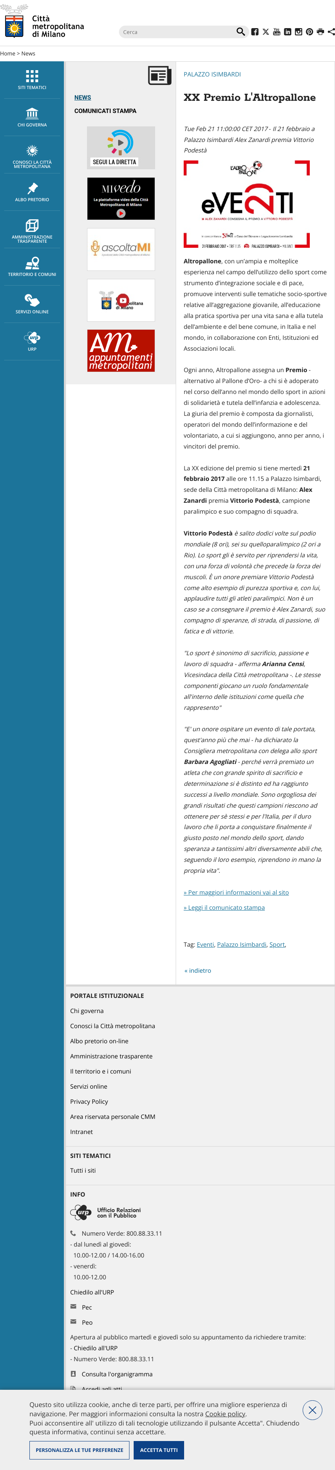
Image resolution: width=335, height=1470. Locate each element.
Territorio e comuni (32, 267)
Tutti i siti (83, 1171)
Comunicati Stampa (105, 111)
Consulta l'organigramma (117, 1374)
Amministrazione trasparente (32, 231)
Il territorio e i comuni (100, 1072)
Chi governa (87, 1011)
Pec (87, 1308)
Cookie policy (225, 1413)
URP (32, 341)
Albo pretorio (32, 192)
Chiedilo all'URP (93, 1293)
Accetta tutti (158, 1450)
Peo (87, 1323)
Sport (277, 945)
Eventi (205, 945)
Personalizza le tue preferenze (79, 1450)
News (28, 53)
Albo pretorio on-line (99, 1041)
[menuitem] (32, 80)
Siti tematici (32, 80)
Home (8, 53)
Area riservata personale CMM (113, 1117)
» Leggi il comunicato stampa (224, 908)
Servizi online (32, 304)
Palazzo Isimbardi (212, 75)
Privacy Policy (89, 1102)
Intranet (81, 1132)
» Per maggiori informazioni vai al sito (236, 893)
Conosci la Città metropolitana (32, 157)
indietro (200, 971)
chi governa (32, 117)
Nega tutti (312, 1410)
